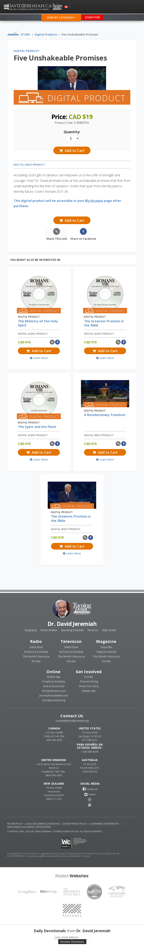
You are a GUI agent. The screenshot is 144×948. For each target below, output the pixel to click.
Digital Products (46, 34)
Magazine (106, 641)
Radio (36, 641)
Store (25, 34)
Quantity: (72, 131)
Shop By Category (61, 17)
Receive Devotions (72, 942)
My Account (94, 201)
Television (71, 641)
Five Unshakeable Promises (80, 34)
